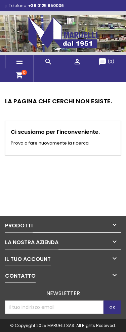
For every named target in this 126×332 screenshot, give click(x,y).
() (106, 61)
